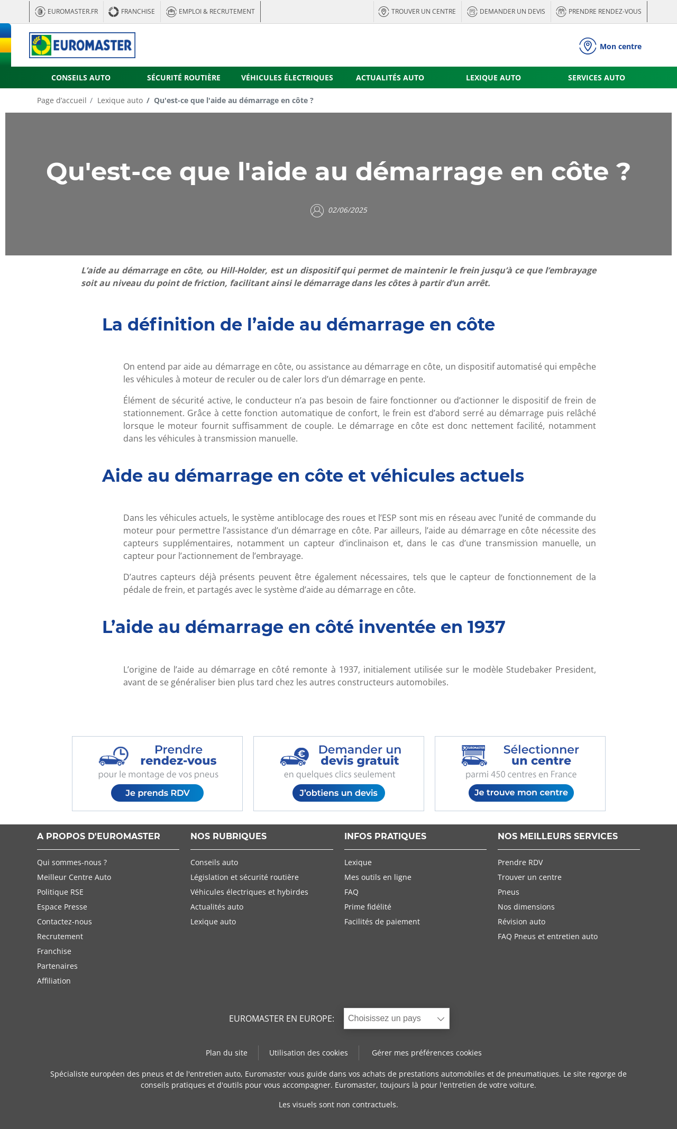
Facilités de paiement (382, 921)
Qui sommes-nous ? (72, 862)
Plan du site (227, 1053)
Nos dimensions (526, 907)
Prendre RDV (520, 862)
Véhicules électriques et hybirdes (249, 892)
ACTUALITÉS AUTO (390, 77)
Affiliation (54, 981)
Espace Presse (62, 907)
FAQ (351, 892)
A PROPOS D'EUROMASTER (98, 836)
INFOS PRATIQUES (385, 836)
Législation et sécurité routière (244, 877)
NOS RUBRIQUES (228, 836)
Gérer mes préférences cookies (427, 1053)
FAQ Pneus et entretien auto (548, 936)
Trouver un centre (530, 877)
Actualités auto (216, 907)
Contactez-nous (64, 921)
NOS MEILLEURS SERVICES (558, 836)
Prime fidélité (367, 907)
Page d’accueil (62, 100)
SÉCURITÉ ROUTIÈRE (184, 77)
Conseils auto (214, 862)
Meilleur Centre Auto (74, 877)
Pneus (508, 892)
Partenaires (57, 966)
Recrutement (60, 936)
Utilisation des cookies (308, 1053)
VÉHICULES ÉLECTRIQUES (287, 77)
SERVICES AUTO (596, 77)
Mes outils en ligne (377, 877)
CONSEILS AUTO (81, 77)
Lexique (358, 862)
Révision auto (521, 921)
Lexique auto (119, 100)
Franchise (54, 951)
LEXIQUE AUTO (493, 77)
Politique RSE (60, 892)
